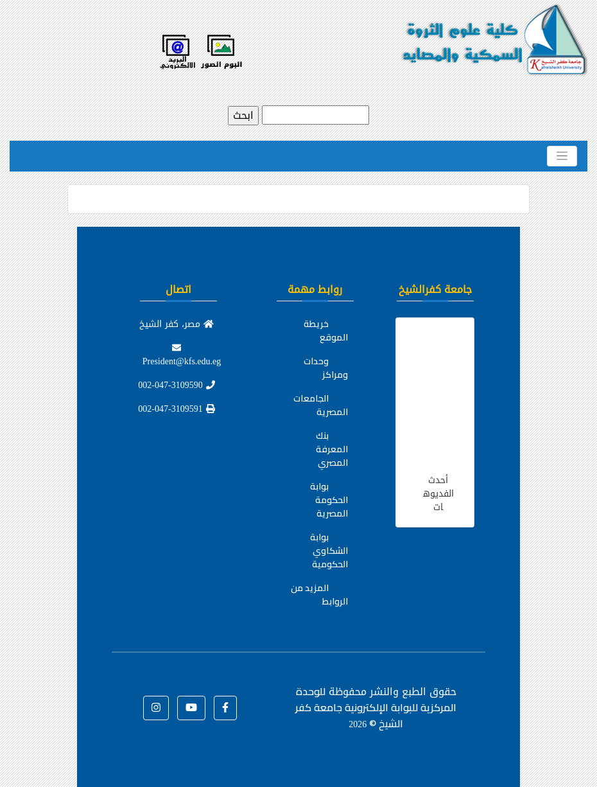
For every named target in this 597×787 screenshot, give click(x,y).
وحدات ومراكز (326, 368)
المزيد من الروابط (319, 594)
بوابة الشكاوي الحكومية (329, 550)
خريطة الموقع (326, 330)
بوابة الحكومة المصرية (329, 500)
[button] (225, 708)
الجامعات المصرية (320, 405)
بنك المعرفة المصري (332, 449)
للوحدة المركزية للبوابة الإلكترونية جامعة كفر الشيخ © (375, 707)
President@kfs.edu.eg (182, 356)
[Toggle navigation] (562, 156)
